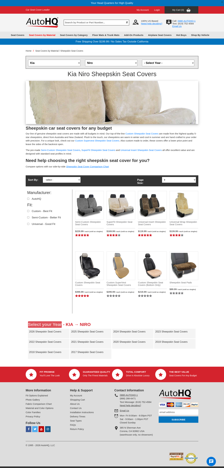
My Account (143, 10)
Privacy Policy (33, 416)
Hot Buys (181, 35)
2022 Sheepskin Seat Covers (45, 342)
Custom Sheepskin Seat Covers (142, 133)
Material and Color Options (39, 408)
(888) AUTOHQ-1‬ (187, 21)
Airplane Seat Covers (160, 35)
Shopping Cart (77, 399)
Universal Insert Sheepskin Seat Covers (141, 150)
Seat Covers (17, 35)
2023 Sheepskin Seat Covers (171, 331)
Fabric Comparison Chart (39, 404)
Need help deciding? (151, 23)
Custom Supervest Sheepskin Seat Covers (97, 140)
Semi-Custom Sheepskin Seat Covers (60, 150)
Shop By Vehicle (200, 35)
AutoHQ (36, 198)
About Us (75, 404)
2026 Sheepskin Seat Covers (45, 331)
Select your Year (45, 324)
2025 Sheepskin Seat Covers (87, 331)
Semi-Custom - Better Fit (46, 217)
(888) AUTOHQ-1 (129, 395)
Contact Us (76, 408)
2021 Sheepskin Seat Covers (87, 342)
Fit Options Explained (37, 395)
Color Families (33, 412)
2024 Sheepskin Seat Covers (129, 331)
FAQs (73, 425)
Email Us (177, 26)
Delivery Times (77, 416)
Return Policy (77, 429)
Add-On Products (133, 35)
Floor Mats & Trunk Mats (105, 35)
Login (157, 10)
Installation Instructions (82, 412)
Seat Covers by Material (42, 35)
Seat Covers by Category (74, 35)
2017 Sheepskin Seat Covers (87, 352)
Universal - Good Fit (43, 224)
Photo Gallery (33, 399)
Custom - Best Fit (42, 211)
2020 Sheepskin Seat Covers (129, 342)
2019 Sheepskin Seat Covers (171, 342)
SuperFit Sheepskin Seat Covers (98, 150)
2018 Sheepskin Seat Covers (45, 352)
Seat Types (76, 420)
